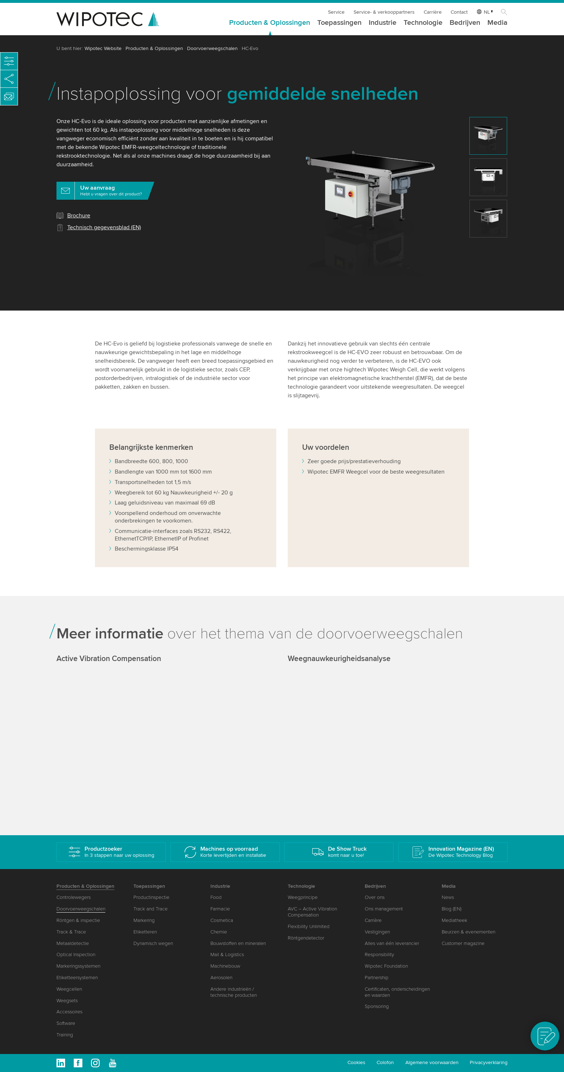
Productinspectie (151, 897)
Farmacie (220, 909)
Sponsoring (377, 1006)
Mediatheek (454, 920)
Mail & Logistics (227, 954)
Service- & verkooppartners (384, 12)
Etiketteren (145, 932)
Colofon (385, 1062)
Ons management (384, 909)
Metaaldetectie (72, 943)
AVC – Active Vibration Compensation (312, 912)
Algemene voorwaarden (432, 1062)
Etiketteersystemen (77, 977)
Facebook (78, 1063)
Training (64, 1035)
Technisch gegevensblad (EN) (104, 227)
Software (65, 1023)
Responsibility (379, 954)
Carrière (433, 12)
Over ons (375, 897)
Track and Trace (150, 909)
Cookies (356, 1062)
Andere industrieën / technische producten (233, 992)
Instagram (95, 1063)
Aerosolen (221, 977)
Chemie (218, 932)
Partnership (376, 977)
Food (216, 897)
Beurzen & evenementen (468, 932)
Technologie (423, 23)
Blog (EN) (451, 909)
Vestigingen (377, 932)
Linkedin (60, 1063)
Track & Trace (71, 932)
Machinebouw (225, 966)
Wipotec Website (103, 48)
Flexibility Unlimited (308, 926)
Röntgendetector (306, 938)
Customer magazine (463, 943)
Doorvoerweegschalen (212, 48)
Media (497, 23)
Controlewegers (73, 897)
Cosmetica (221, 920)
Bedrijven (465, 23)
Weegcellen (69, 989)
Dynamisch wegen (153, 943)
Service (336, 12)
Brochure (78, 215)
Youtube (112, 1063)
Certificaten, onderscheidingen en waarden (397, 992)
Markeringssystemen (78, 966)
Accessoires (69, 1012)
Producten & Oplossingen (269, 23)
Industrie (382, 23)
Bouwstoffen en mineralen (238, 943)
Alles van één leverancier (392, 943)
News (448, 897)
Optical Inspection (75, 954)
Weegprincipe (303, 897)
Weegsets (67, 1001)
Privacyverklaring (489, 1062)
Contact (459, 12)
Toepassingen (339, 23)
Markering (144, 920)
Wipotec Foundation (386, 966)
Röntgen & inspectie (78, 920)
